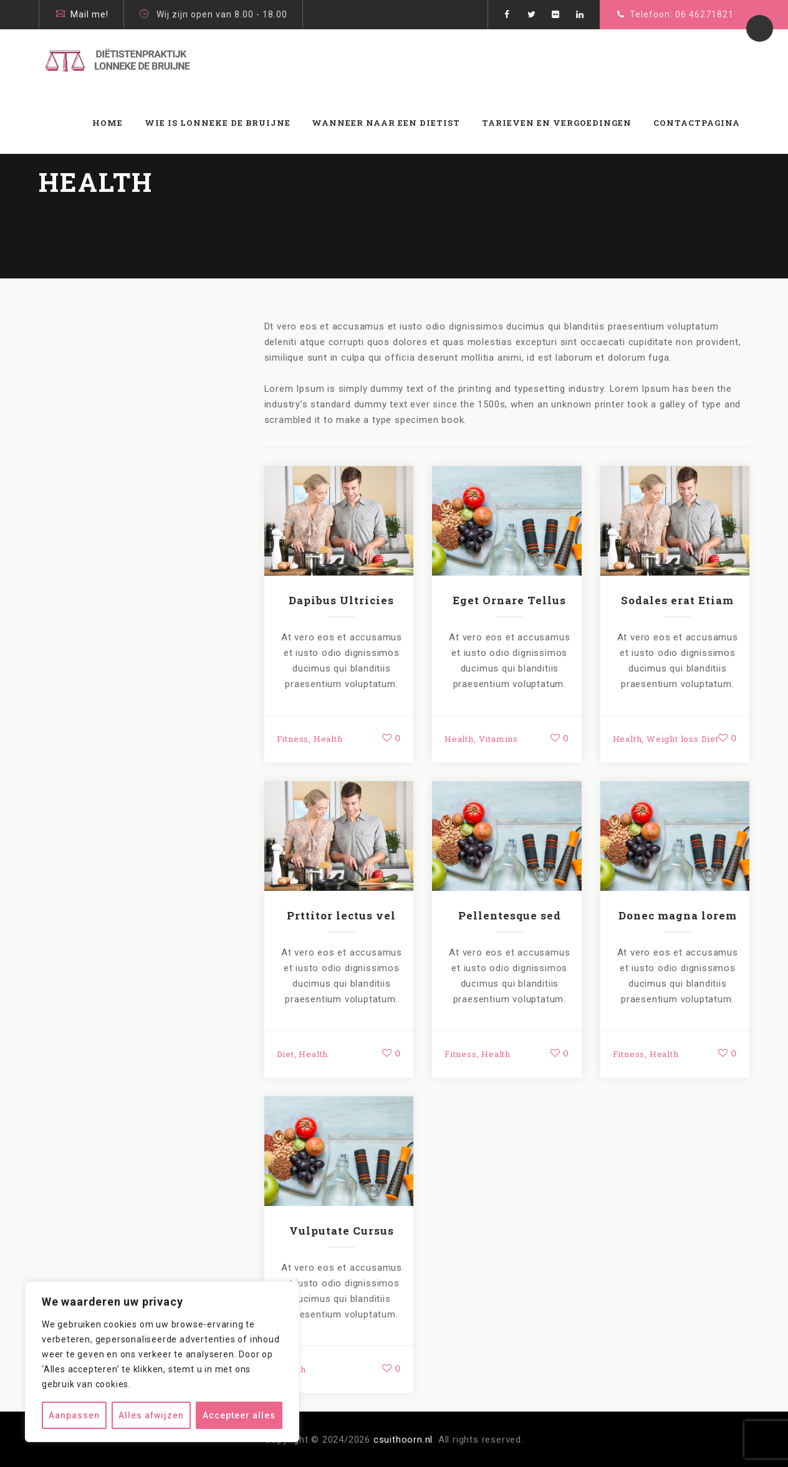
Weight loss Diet (682, 738)
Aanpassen (74, 1415)
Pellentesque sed (509, 915)
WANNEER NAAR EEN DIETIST (386, 122)
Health (328, 738)
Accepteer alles (239, 1415)
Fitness (293, 738)
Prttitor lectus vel (341, 915)
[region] (162, 1361)
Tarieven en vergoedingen (557, 122)
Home (107, 122)
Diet (285, 1054)
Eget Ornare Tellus (509, 600)
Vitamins (498, 738)
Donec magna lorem (677, 915)
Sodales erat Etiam (677, 600)
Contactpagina (696, 122)
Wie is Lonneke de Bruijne (218, 122)
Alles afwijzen (151, 1415)
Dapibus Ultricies (341, 600)
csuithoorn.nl (403, 1439)
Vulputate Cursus (341, 1230)
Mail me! (89, 14)
